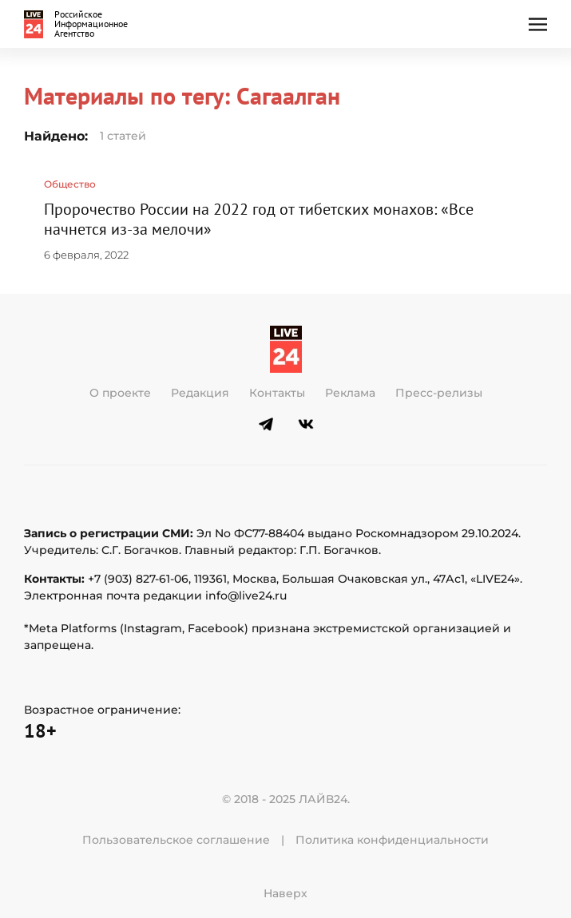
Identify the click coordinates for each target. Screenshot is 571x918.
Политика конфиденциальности (392, 840)
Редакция (200, 393)
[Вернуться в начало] (79, 24)
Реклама (350, 393)
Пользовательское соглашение (176, 840)
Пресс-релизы (438, 393)
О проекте (120, 393)
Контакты (277, 393)
